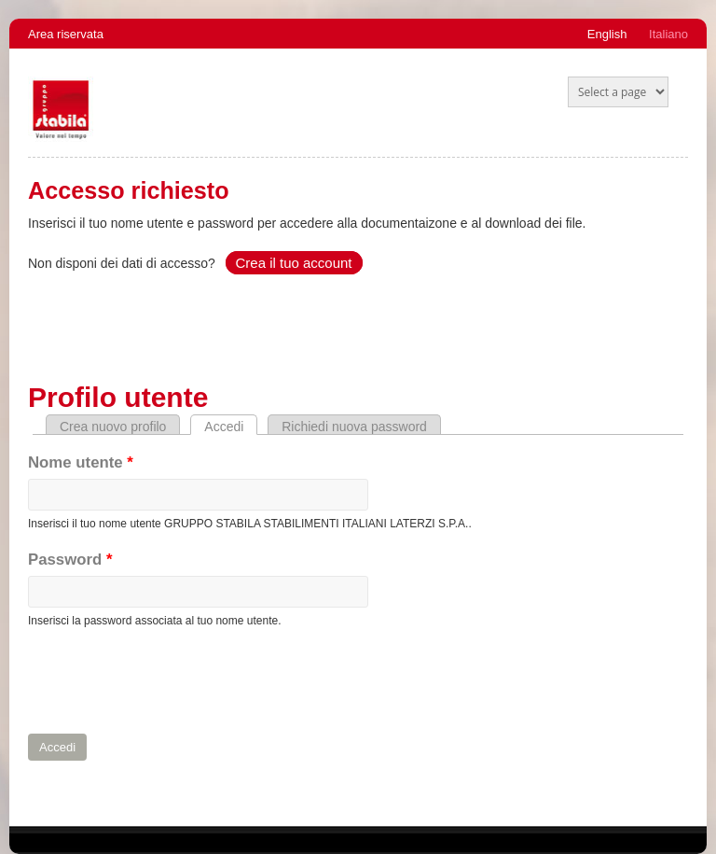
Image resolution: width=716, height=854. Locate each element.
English (607, 34)
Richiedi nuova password (354, 426)
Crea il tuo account (293, 263)
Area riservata (65, 34)
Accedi (230, 426)
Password (70, 559)
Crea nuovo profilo (113, 426)
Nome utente (80, 462)
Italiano (668, 34)
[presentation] (169, 681)
